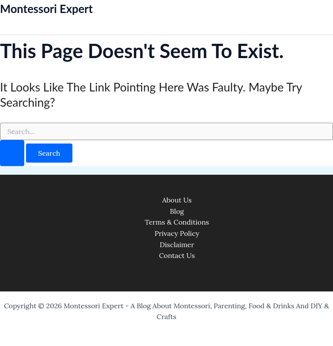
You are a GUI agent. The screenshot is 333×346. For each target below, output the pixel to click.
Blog (177, 211)
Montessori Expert (46, 9)
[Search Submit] (12, 153)
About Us (177, 200)
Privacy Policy (176, 233)
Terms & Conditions (177, 222)
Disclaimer (177, 244)
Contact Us (177, 255)
